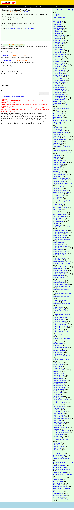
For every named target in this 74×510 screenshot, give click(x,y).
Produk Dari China (58, 384)
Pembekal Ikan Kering (59, 237)
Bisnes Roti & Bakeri (59, 79)
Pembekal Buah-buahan (60, 235)
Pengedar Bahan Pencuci (60, 324)
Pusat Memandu (58, 396)
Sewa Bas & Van (58, 424)
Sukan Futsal (57, 448)
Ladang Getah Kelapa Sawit (61, 201)
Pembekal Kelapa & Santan (61, 239)
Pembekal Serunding (59, 258)
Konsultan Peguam (58, 173)
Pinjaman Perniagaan (59, 380)
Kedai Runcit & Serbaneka (61, 150)
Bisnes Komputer (58, 63)
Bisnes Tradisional (58, 94)
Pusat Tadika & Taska (59, 403)
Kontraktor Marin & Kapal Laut (62, 183)
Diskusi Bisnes (57, 103)
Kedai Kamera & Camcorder (61, 147)
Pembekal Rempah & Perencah (62, 255)
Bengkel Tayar (57, 30)
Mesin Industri (57, 209)
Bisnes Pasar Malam (59, 68)
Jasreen (3, 12)
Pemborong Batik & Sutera (61, 267)
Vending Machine (58, 493)
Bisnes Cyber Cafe (58, 44)
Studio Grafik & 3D (58, 436)
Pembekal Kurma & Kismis (61, 248)
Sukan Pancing (57, 450)
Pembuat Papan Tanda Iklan (61, 310)
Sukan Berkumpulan (59, 446)
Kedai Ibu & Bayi (58, 143)
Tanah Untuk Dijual (58, 453)
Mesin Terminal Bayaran (60, 215)
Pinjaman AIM (57, 371)
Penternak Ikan (57, 349)
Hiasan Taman (57, 119)
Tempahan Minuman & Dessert (62, 474)
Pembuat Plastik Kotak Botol (61, 314)
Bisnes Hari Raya (58, 52)
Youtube (35, 7)
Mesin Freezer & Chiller (60, 208)
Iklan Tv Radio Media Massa (61, 124)
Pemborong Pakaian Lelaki (61, 289)
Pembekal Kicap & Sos (60, 246)
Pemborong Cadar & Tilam (61, 274)
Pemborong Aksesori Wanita (61, 263)
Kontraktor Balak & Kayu (60, 180)
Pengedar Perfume (58, 330)
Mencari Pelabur (58, 204)
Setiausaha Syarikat (59, 422)
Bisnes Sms (56, 85)
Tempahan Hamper (58, 457)
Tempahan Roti (57, 480)
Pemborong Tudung (59, 309)
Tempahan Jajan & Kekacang (61, 459)
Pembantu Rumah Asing (60, 230)
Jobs (22, 7)
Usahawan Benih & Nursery (61, 488)
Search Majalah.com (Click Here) (63, 10)
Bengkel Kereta (57, 26)
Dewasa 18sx (57, 101)
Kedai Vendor (57, 157)
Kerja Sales (56, 169)
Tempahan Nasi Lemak (60, 478)
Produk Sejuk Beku (28, 28)
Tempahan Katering (59, 466)
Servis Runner (57, 420)
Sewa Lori (56, 429)
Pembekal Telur (57, 260)
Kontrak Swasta (57, 176)
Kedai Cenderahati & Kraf (60, 136)
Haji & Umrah (57, 115)
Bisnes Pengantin (58, 72)
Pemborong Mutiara (59, 282)
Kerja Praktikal (57, 167)
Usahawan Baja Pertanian (60, 486)
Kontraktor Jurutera (58, 181)
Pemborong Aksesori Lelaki (61, 262)
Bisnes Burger (57, 38)
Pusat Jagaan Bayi (58, 392)
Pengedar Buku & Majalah (61, 326)
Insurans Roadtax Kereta (60, 133)
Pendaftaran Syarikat (59, 319)
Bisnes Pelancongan (59, 70)
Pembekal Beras (57, 234)
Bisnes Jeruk (56, 59)
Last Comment (28, 12)
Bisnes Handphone (58, 51)
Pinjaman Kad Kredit (59, 375)
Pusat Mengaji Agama (59, 398)
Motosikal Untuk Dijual (60, 216)
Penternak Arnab (58, 344)
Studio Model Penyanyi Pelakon (62, 439)
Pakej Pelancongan (58, 218)
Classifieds (9, 7)
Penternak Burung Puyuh (13, 28)
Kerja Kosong (57, 166)
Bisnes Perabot (57, 73)
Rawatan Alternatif (58, 408)
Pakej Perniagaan (58, 16)
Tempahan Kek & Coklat (60, 467)
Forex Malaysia (57, 112)
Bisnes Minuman (58, 66)
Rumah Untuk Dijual (59, 412)
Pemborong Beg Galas (59, 269)
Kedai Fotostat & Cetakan (60, 140)
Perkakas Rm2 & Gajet (59, 370)
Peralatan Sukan (58, 363)
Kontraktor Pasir (57, 188)
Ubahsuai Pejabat (58, 481)
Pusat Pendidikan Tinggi (60, 399)
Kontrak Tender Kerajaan (60, 178)
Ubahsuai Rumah (58, 483)
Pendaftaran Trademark (60, 321)
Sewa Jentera (57, 425)
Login (58, 7)
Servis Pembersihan (59, 417)
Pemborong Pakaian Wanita (61, 296)
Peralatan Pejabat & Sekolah (61, 359)
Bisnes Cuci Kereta (58, 42)
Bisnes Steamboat (58, 89)
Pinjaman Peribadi (58, 378)
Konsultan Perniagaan (59, 18)
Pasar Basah (56, 223)
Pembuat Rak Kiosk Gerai (60, 317)
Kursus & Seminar (58, 194)
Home (3, 7)
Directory (28, 7)
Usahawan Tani (57, 492)
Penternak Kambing (59, 351)
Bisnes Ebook (57, 47)
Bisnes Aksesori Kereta (59, 35)
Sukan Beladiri (57, 445)
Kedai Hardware (57, 141)
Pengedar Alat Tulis (58, 323)
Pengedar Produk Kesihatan (61, 338)
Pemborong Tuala (58, 307)
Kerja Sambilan (57, 171)
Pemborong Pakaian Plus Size (62, 293)
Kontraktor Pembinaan (59, 190)
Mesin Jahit (56, 211)
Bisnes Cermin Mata (59, 40)
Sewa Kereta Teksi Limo (60, 427)
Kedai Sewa (56, 155)
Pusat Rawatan (57, 401)
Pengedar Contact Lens (60, 328)
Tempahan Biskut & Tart (60, 455)
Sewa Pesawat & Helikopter (61, 431)
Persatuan (56, 14)
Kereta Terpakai (57, 160)
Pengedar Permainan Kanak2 (61, 331)
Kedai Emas (56, 138)
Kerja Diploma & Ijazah (60, 162)
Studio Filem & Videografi (61, 432)
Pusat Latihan (57, 394)
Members (42, 7)
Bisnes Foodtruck (58, 49)
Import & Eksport (58, 127)
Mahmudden (7, 61)
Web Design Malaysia (59, 495)
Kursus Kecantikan (58, 195)
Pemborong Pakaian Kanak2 (61, 286)
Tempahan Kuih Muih (59, 473)
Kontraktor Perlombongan (61, 192)
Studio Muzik (57, 443)
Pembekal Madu (58, 249)
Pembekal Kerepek (58, 242)
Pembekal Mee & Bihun (60, 251)
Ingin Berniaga (57, 129)
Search (17, 7)
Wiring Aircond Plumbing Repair (62, 499)
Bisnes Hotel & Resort (59, 54)
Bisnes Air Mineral (58, 31)
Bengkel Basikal (58, 23)
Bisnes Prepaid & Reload (60, 75)
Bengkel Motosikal (58, 28)
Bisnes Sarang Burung (59, 82)
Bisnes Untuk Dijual (59, 96)
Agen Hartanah (57, 21)
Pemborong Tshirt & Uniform (61, 303)
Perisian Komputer (58, 364)
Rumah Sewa (57, 410)
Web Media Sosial (58, 497)
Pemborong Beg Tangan (60, 270)
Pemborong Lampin (59, 281)
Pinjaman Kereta (58, 377)
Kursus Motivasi (58, 199)
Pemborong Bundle (59, 272)
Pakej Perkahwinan (58, 220)
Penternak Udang (58, 354)
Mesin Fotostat (57, 206)
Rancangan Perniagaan (60, 406)
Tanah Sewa (56, 452)
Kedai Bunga (56, 134)
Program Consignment (59, 387)
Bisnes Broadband (58, 37)
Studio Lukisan (57, 438)
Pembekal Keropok (58, 244)
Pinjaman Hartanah (59, 373)
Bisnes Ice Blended (58, 56)
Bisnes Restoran (57, 77)
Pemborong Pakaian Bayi (60, 284)
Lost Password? (21, 96)
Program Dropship (58, 389)
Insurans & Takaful (58, 131)
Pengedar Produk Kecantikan (61, 335)
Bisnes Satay (56, 84)
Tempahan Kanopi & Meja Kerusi (63, 462)
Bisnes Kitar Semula (59, 61)
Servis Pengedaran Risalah (61, 419)
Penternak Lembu (58, 352)
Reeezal (5, 55)
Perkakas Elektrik (58, 368)
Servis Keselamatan (59, 415)
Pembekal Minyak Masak (60, 253)
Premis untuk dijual (59, 382)
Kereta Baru (56, 159)
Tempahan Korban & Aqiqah (61, 469)
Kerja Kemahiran (58, 164)
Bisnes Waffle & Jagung (60, 98)
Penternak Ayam (57, 345)
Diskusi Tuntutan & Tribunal (61, 105)
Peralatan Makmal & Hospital (62, 356)
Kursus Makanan (58, 197)
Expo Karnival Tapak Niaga (61, 108)
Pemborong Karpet (58, 276)
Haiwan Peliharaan (58, 113)
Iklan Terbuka (57, 122)
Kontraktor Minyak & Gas (60, 187)
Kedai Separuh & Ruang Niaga (62, 152)
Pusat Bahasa (57, 391)
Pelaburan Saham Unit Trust (61, 227)
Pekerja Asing (57, 225)
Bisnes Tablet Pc (58, 92)
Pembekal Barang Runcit (60, 232)
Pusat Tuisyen (57, 405)
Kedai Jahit (56, 145)
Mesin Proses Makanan (60, 213)
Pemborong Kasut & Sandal (61, 277)
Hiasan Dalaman (58, 117)
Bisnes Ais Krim (57, 33)
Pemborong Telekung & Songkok (60, 301)
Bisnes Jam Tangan (58, 58)
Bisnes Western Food (59, 99)
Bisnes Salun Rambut (59, 80)
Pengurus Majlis (58, 342)
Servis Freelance (58, 413)
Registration (51, 7)
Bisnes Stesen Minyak (59, 91)
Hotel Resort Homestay (60, 120)
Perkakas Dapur (57, 366)
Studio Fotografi (58, 434)
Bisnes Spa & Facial (59, 87)
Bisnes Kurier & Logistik (60, 65)
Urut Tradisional (57, 485)
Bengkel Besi (57, 25)
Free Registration (9, 96)
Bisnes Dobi (56, 45)
